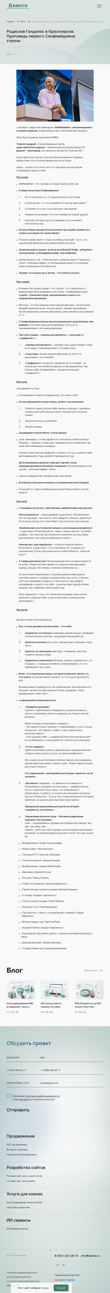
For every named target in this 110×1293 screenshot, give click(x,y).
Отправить (18, 1110)
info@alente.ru (90, 1256)
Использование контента (19, 1277)
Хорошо (61, 1287)
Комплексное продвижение (22, 1154)
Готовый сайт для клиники (21, 1180)
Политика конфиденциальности (22, 1272)
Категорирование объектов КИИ (24, 1202)
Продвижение (55, 1136)
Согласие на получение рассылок (23, 1281)
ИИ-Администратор (17, 1228)
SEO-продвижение (17, 1144)
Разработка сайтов (55, 1168)
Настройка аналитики (18, 1207)
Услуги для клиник (55, 1194)
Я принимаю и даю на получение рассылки (33, 1097)
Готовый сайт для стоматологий (24, 1176)
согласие (24, 1099)
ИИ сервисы (55, 1220)
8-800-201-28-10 (66, 1256)
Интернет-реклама (17, 1149)
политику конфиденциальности (42, 1096)
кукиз (45, 1287)
